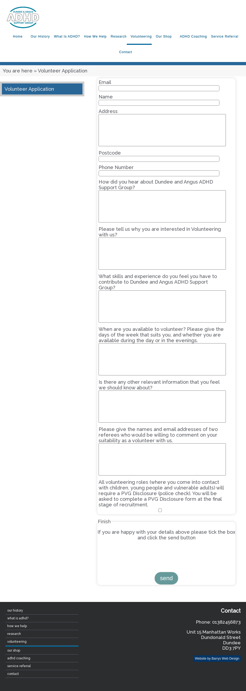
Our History (40, 36)
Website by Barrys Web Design (217, 658)
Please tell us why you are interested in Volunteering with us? (162, 248)
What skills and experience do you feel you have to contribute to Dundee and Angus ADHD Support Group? (162, 298)
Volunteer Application (29, 89)
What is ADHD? (67, 36)
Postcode (159, 156)
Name (159, 100)
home (18, 36)
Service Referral (224, 36)
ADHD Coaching (193, 36)
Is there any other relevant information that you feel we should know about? (162, 401)
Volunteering (141, 36)
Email (159, 85)
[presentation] (138, 555)
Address (162, 127)
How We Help (95, 36)
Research (118, 36)
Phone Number (159, 170)
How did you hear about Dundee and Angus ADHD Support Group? (162, 200)
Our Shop (164, 36)
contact (125, 52)
